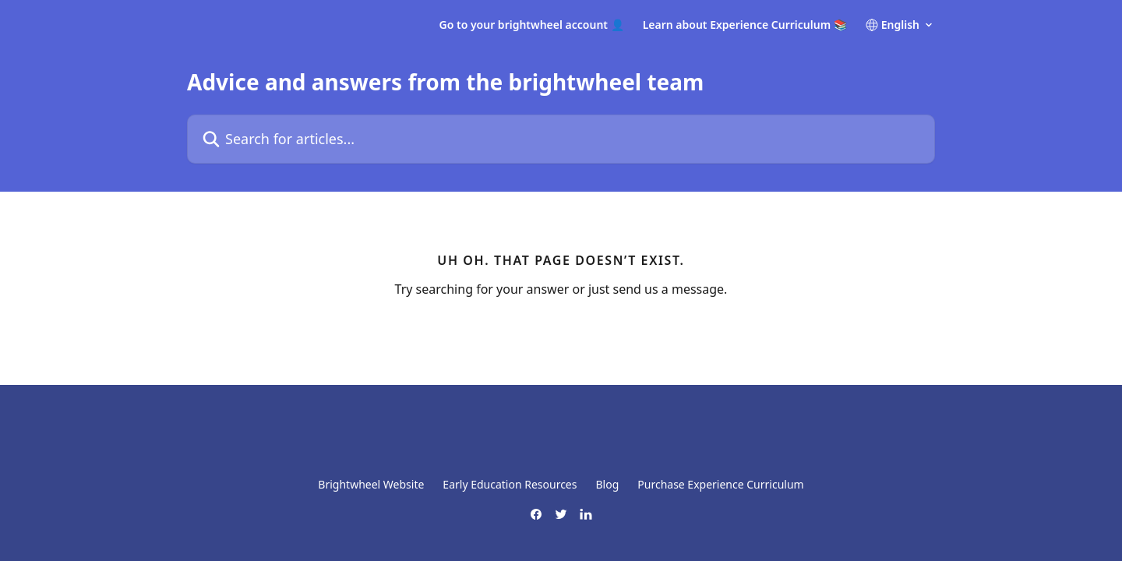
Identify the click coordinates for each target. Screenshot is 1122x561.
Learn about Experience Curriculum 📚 (745, 24)
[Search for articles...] (561, 139)
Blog (607, 484)
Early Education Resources (510, 484)
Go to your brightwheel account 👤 (531, 24)
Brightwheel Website (371, 484)
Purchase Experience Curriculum (720, 484)
